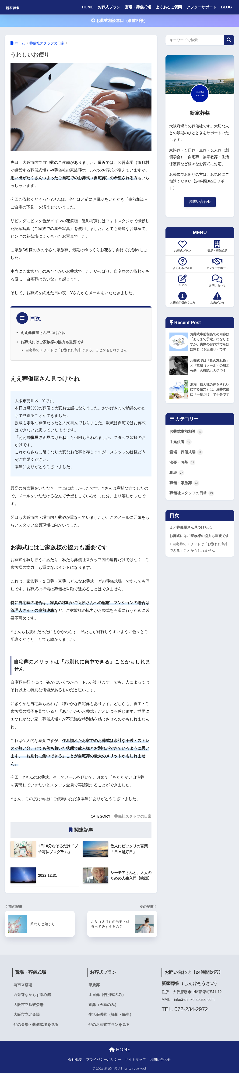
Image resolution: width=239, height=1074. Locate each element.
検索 (229, 40)
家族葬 (94, 985)
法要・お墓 (183, 469)
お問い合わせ (200, 202)
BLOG (226, 7)
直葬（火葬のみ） (103, 1005)
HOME (87, 7)
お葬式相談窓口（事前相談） (119, 20)
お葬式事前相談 (187, 437)
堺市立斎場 (23, 985)
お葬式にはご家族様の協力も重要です (52, 342)
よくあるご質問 (169, 7)
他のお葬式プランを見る (109, 1025)
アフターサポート (201, 7)
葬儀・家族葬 (185, 490)
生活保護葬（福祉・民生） (110, 1015)
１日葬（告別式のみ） (107, 995)
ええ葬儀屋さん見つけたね (43, 332)
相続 (177, 479)
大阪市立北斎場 (27, 1015)
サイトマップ (135, 1060)
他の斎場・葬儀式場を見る (36, 1025)
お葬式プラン (109, 7)
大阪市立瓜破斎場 (28, 1005)
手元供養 (181, 448)
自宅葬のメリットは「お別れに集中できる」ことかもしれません (76, 350)
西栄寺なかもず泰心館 (32, 995)
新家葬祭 (17, 7)
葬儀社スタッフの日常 (132, 816)
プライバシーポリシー (103, 1060)
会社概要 (75, 1060)
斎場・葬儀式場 (138, 7)
